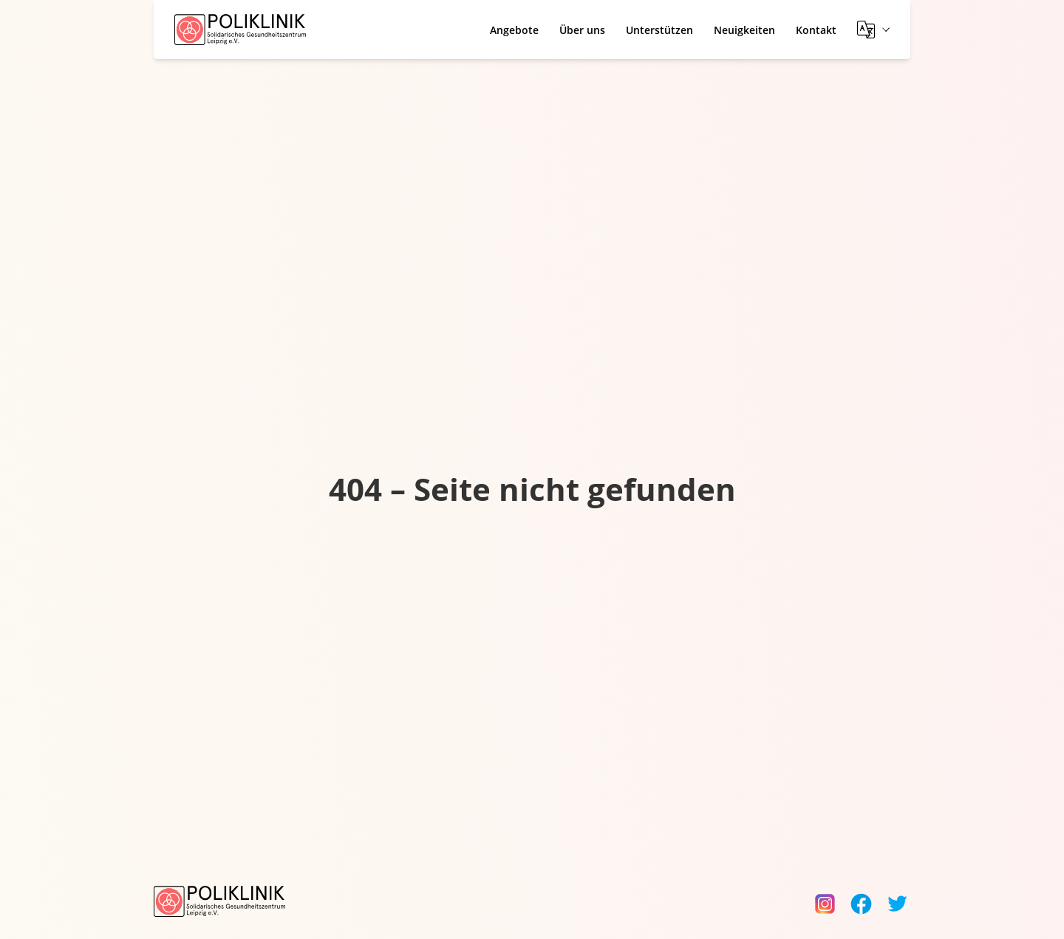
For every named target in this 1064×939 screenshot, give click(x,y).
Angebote (514, 30)
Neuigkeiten (744, 30)
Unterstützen (659, 30)
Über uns (582, 30)
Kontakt (816, 30)
